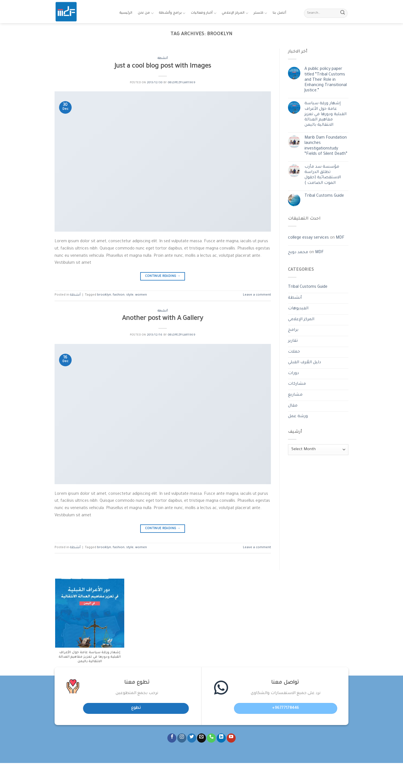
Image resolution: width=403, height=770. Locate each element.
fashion (119, 295)
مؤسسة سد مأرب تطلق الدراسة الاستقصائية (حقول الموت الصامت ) (322, 175)
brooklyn (104, 295)
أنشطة (163, 58)
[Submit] (342, 13)
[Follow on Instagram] (181, 738)
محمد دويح (298, 252)
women (141, 295)
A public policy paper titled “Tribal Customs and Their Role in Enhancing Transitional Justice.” (325, 80)
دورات (293, 373)
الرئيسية (126, 13)
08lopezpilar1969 (182, 82)
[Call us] (211, 738)
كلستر (260, 13)
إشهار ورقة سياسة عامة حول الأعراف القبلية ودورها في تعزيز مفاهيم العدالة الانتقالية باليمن (325, 114)
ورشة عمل (298, 416)
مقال (292, 406)
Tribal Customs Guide (324, 196)
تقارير (293, 341)
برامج (293, 330)
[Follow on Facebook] (171, 738)
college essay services (308, 238)
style (129, 295)
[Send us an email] (201, 738)
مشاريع (295, 395)
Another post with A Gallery (162, 318)
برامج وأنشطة (172, 13)
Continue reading (163, 276)
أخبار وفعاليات (203, 13)
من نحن (146, 13)
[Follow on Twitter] (191, 738)
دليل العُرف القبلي (304, 362)
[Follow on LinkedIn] (221, 738)
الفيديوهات (298, 308)
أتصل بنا (279, 13)
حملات (294, 352)
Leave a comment (257, 295)
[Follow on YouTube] (231, 738)
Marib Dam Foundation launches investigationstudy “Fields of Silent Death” (325, 146)
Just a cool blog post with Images (162, 66)
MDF (340, 238)
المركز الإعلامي (235, 13)
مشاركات (297, 384)
